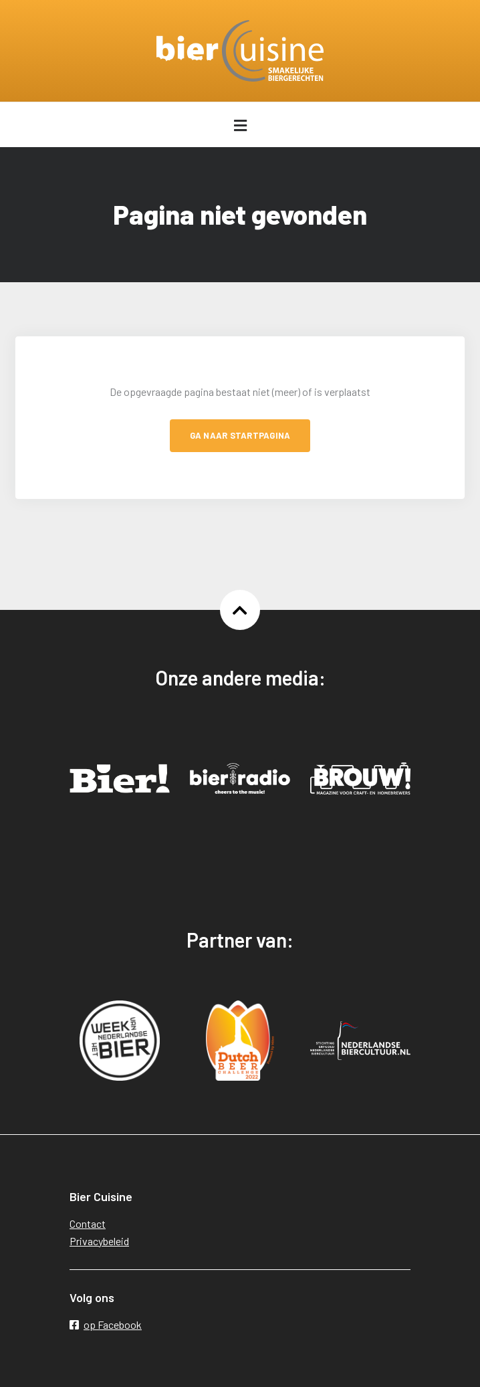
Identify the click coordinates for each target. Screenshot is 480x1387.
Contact (88, 1223)
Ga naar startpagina (240, 435)
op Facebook (106, 1324)
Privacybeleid (99, 1241)
